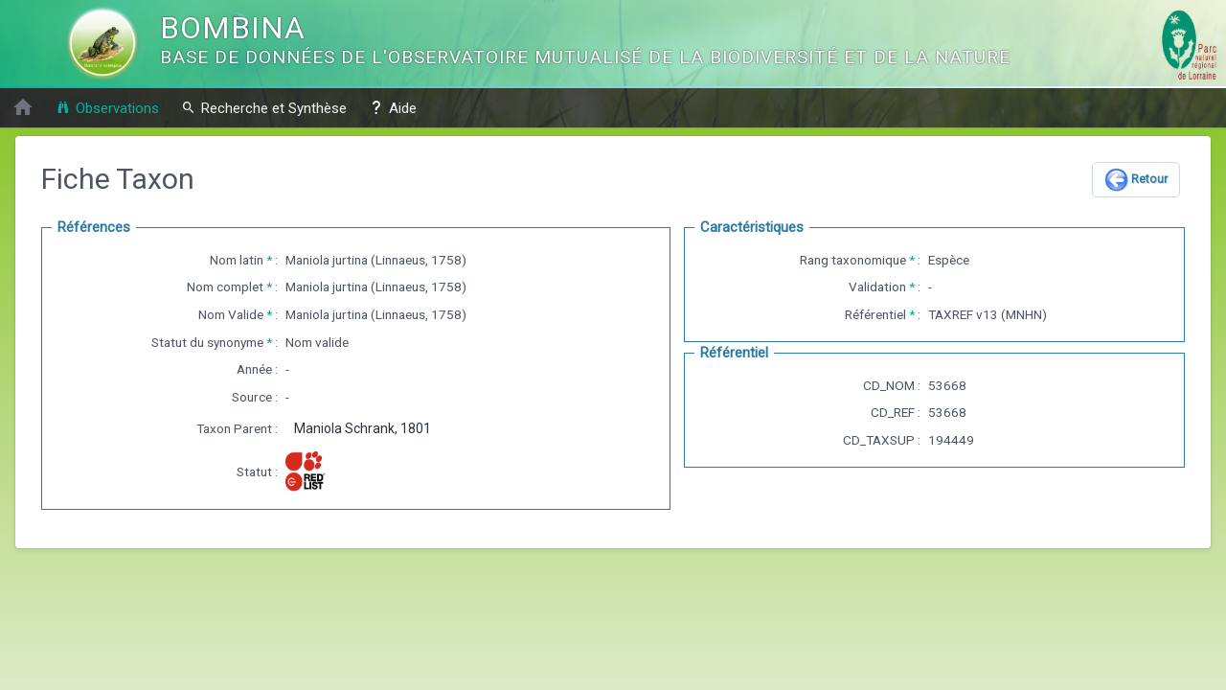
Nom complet (225, 286)
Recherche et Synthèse (264, 108)
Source (252, 396)
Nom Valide (230, 314)
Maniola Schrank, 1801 (362, 428)
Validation (877, 286)
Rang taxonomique (853, 259)
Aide (393, 108)
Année (254, 369)
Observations (107, 108)
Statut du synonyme (207, 342)
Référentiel (875, 314)
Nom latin (236, 259)
